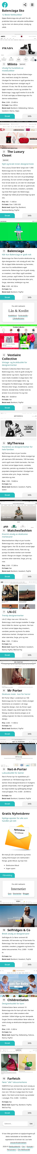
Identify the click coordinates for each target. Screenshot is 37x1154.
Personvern (11, 1149)
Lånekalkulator (18, 318)
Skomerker (17, 893)
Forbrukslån (23, 315)
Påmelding (7, 875)
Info (29, 116)
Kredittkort (12, 315)
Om (23, 1146)
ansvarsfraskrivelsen (18, 1142)
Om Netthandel (24, 1149)
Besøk (7, 116)
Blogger (26, 893)
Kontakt (30, 1146)
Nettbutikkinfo (14, 1146)
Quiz (9, 893)
